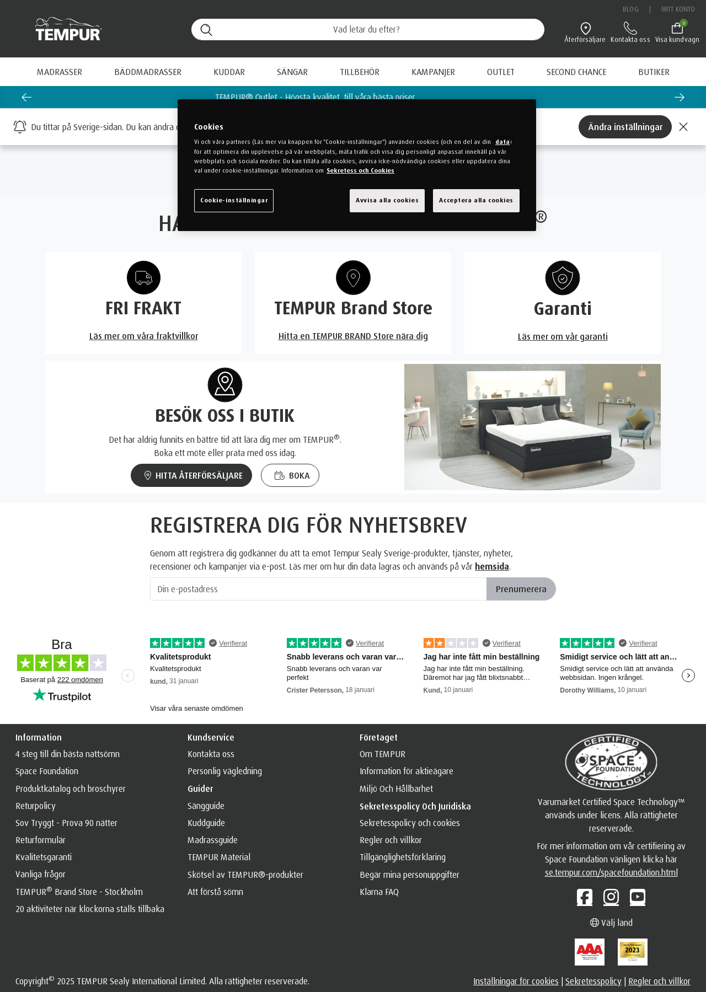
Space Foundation (46, 770)
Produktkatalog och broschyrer (70, 788)
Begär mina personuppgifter (409, 874)
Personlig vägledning (225, 770)
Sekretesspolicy (593, 980)
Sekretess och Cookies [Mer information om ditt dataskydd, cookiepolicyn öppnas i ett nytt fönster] (360, 170)
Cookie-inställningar (234, 200)
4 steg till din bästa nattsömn (67, 753)
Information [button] (38, 737)
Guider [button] (200, 788)
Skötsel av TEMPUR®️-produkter (245, 874)
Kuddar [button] (229, 71)
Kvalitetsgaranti (43, 856)
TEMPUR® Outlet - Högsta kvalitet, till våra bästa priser (353, 97)
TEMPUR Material (219, 856)
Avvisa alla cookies (387, 200)
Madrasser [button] (59, 71)
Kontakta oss (211, 753)
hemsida (492, 566)
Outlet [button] (501, 71)
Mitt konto (678, 9)
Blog (630, 9)
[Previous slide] (26, 97)
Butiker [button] (654, 71)
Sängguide (206, 805)
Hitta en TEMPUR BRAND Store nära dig (353, 335)
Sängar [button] (292, 71)
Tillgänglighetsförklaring (403, 856)
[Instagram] (611, 896)
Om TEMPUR (382, 753)
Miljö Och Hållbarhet (396, 788)
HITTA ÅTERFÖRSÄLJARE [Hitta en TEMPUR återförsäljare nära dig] (194, 475)
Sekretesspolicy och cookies (410, 822)
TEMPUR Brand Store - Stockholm (79, 891)
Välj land (611, 922)
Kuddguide (206, 822)
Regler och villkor (391, 839)
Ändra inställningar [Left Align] (625, 126)
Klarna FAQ (379, 891)
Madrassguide (213, 839)
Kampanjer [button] (433, 71)
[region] (357, 165)
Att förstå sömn (215, 891)
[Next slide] (679, 97)
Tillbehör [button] (359, 71)
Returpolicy (35, 805)
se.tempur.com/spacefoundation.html (611, 872)
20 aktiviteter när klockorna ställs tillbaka (89, 908)
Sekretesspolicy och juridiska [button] (415, 806)
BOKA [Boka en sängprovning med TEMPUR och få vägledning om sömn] (292, 475)
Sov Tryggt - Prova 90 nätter (66, 822)
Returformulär (40, 839)
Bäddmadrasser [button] (147, 71)
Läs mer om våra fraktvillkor (143, 335)
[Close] (683, 127)
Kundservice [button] (211, 737)
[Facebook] (585, 896)
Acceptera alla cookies (476, 200)
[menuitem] (433, 71)
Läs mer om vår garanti (563, 336)
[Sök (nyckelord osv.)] (367, 29)
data (502, 142)
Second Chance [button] (576, 71)
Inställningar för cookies (516, 980)
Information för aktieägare (406, 770)
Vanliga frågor (40, 874)
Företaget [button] (379, 737)
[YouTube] (637, 896)
